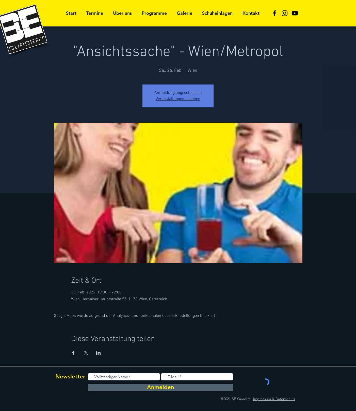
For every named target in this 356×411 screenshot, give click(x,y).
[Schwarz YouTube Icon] (295, 13)
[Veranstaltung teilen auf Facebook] (73, 353)
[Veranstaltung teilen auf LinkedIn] (98, 353)
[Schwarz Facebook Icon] (274, 13)
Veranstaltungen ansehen (178, 99)
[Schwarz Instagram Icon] (284, 13)
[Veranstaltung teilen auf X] (86, 353)
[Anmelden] (160, 387)
